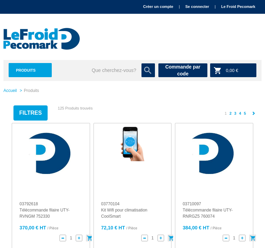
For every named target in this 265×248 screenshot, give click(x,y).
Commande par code (182, 70)
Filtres (30, 113)
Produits (26, 70)
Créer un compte (158, 6)
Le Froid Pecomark (238, 6)
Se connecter (197, 6)
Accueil (10, 90)
